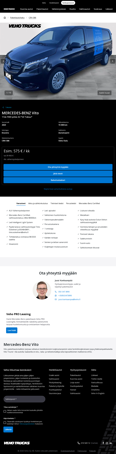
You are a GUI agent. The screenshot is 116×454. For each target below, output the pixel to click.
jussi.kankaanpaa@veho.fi (67, 299)
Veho (44, 3)
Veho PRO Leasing (18, 314)
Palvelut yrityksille (56, 386)
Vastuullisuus (97, 382)
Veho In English (97, 393)
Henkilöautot (54, 3)
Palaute (92, 451)
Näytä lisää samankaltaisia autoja (58, 189)
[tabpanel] (58, 229)
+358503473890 (63, 295)
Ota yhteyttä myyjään (58, 167)
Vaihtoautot (84, 9)
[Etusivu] (7, 17)
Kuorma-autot (26, 9)
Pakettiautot (42, 9)
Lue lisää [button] (12, 330)
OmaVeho (95, 389)
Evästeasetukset (68, 451)
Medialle (94, 386)
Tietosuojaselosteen (26, 424)
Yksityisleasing (55, 382)
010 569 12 (85, 443)
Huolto (73, 9)
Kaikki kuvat (104, 93)
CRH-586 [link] (32, 17)
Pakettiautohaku (17, 17)
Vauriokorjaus (55, 393)
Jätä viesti (58, 173)
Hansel (73, 389)
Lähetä (8, 429)
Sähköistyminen (59, 9)
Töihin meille (96, 379)
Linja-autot (75, 382)
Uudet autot (54, 375)
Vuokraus (98, 9)
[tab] (21, 203)
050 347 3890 (62, 291)
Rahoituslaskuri (58, 180)
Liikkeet (109, 9)
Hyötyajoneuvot (68, 3)
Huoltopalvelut (55, 389)
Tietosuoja (82, 451)
